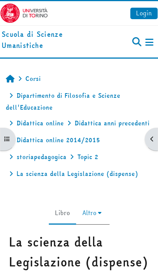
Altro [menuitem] (89, 212)
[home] (53, 40)
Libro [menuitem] (62, 212)
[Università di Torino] (24, 12)
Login (144, 13)
